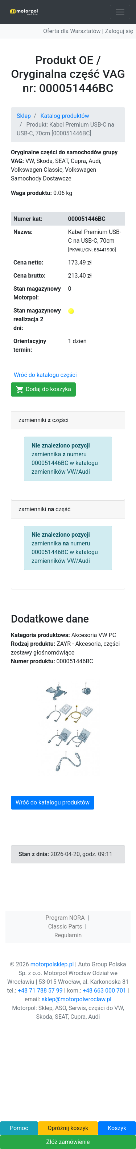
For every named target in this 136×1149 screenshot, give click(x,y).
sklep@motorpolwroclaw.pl (76, 999)
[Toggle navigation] (120, 12)
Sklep (24, 115)
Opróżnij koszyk (68, 1128)
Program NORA (65, 917)
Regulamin (68, 935)
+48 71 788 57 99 (40, 990)
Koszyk (117, 1128)
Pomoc (19, 1128)
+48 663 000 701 (104, 990)
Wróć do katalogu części (45, 374)
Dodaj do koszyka (43, 389)
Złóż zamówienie (68, 1141)
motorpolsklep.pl (52, 964)
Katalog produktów (65, 115)
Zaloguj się (119, 31)
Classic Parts (65, 926)
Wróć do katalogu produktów (53, 802)
